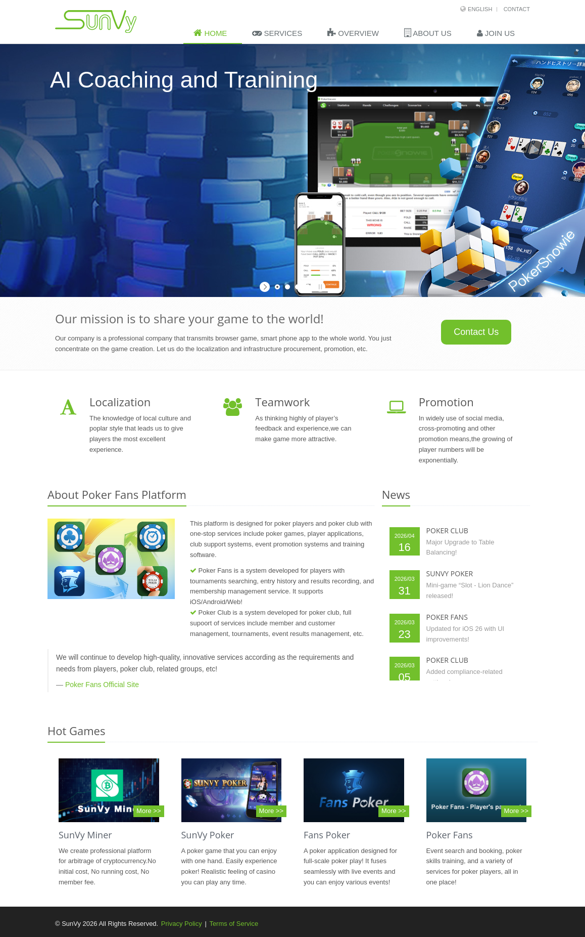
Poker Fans (449, 835)
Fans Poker (327, 835)
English (480, 9)
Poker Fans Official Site (102, 684)
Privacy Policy (181, 923)
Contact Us (476, 332)
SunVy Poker (207, 835)
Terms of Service (233, 923)
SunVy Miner (85, 835)
